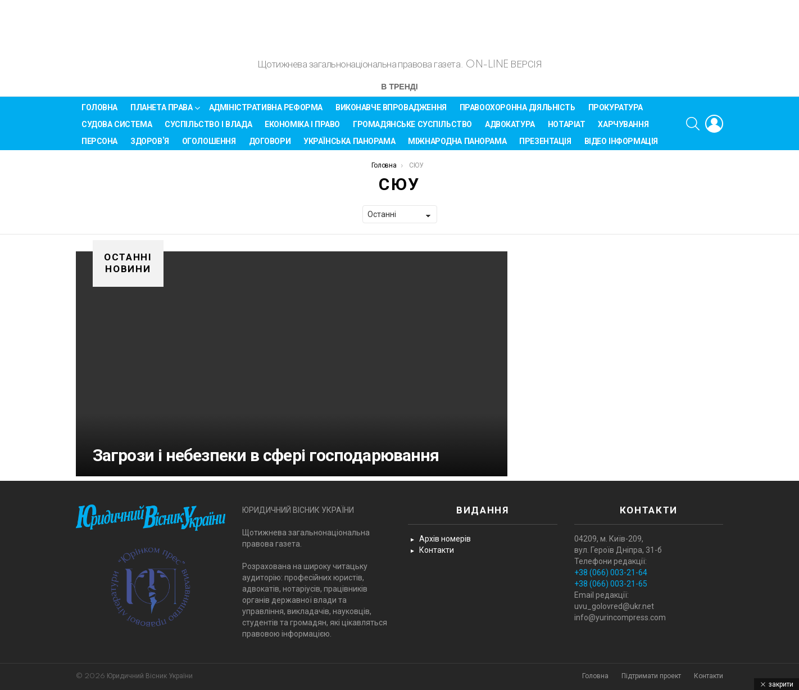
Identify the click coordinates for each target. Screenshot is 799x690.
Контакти (436, 550)
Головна (99, 112)
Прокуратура (615, 112)
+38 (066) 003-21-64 (610, 573)
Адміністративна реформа (266, 112)
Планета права (161, 114)
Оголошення (209, 146)
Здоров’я (149, 146)
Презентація (545, 146)
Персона (99, 146)
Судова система (116, 129)
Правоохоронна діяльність (517, 112)
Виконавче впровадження (391, 112)
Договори (270, 146)
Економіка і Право (302, 129)
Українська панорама (349, 146)
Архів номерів (445, 539)
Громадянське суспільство (412, 129)
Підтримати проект (651, 676)
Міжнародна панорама (457, 146)
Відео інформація (621, 146)
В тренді (399, 92)
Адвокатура (510, 129)
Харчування (623, 129)
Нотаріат (566, 129)
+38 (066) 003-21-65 (610, 584)
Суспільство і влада (208, 129)
